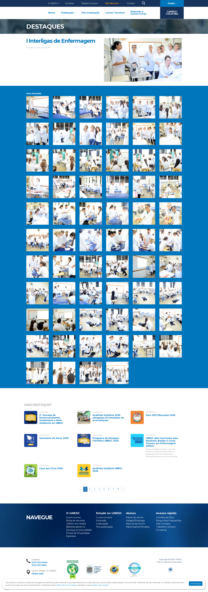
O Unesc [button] (53, 3)
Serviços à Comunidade (79, 530)
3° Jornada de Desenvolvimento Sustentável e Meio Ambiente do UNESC (51, 419)
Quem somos (73, 517)
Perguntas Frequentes (168, 520)
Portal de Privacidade (78, 533)
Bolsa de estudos (75, 520)
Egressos (71, 536)
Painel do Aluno (134, 517)
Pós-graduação (104, 527)
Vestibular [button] (112, 3)
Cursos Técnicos (115, 13)
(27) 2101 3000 (39, 565)
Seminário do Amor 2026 (54, 438)
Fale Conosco (163, 523)
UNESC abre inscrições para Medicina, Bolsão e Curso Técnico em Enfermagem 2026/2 (162, 442)
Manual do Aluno (135, 523)
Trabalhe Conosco (89, 3)
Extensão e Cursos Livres (138, 13)
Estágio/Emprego (135, 520)
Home (51, 13)
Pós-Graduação (90, 13)
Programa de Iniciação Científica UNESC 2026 (106, 439)
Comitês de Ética (165, 517)
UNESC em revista (76, 523)
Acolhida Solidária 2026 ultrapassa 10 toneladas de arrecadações (108, 418)
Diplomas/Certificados (138, 527)
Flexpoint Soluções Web (180, 569)
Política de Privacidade (66, 585)
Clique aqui (37, 573)
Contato (131, 3)
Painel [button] (172, 3)
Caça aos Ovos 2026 (51, 468)
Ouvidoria (69, 3)
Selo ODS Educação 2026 (160, 415)
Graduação (68, 13)
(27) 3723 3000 (39, 562)
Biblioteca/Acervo (75, 527)
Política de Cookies (100, 585)
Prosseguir (196, 583)
